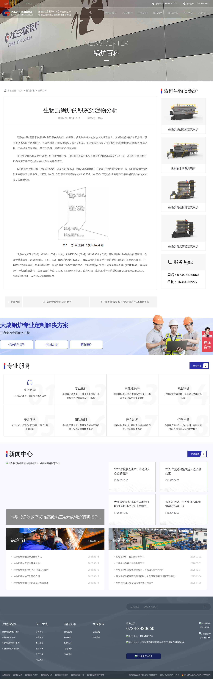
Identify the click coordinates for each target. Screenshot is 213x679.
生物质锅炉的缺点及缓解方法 (28, 556)
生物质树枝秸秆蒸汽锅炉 (183, 207)
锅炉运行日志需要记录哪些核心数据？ (134, 583)
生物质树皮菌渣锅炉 (10, 648)
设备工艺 (39, 648)
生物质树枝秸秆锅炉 (10, 643)
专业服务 (96, 632)
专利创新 (39, 643)
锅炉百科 (42, 90)
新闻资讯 (173, 12)
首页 (6, 4)
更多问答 (196, 541)
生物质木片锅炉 (8, 637)
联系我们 (203, 12)
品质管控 (127, 12)
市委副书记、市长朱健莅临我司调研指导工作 (183, 504)
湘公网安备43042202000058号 (196, 675)
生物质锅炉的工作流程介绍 (27, 576)
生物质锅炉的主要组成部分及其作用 (31, 583)
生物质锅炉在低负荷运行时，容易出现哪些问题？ (140, 570)
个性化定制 (51, 344)
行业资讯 (68, 637)
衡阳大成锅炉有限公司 (138, 675)
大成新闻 (68, 632)
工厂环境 (28, 4)
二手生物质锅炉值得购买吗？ (130, 563)
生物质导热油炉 (61, 675)
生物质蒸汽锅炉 (31, 675)
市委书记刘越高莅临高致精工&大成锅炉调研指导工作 (56, 520)
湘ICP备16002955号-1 (169, 675)
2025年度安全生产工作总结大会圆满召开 (132, 471)
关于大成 (188, 12)
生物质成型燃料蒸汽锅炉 (183, 129)
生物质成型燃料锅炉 (10, 632)
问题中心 (68, 648)
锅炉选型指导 (16, 344)
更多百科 (94, 541)
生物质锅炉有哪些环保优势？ (28, 563)
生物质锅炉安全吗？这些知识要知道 (31, 570)
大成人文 (40, 4)
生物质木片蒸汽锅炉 (183, 168)
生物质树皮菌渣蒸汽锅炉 (183, 246)
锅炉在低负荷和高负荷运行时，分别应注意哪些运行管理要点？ (146, 576)
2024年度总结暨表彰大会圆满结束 (183, 471)
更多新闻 (195, 454)
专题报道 (68, 654)
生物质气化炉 (46, 675)
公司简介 (16, 4)
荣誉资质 (39, 637)
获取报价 (86, 344)
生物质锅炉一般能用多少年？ (130, 556)
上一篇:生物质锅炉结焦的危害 (57, 302)
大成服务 (158, 12)
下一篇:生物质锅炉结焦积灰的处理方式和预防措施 (124, 302)
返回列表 (15, 302)
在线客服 (139, 656)
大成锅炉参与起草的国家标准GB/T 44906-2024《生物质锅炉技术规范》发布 (131, 504)
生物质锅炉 (111, 12)
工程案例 (142, 12)
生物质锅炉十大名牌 (95, 675)
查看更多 (197, 366)
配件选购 (96, 637)
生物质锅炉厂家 (77, 675)
